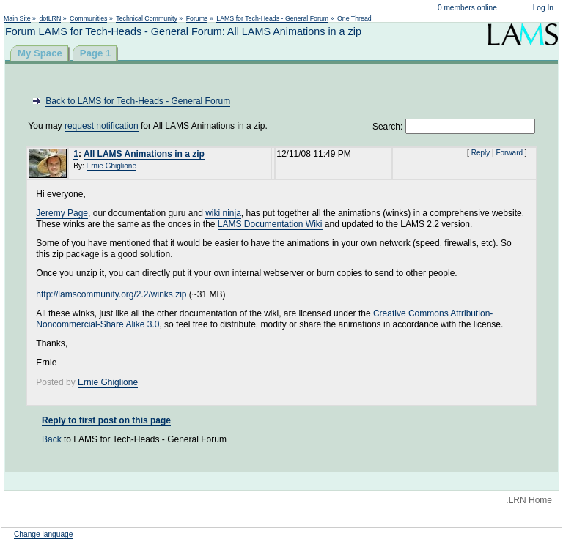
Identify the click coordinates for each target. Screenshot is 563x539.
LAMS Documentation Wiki (270, 224)
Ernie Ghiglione (111, 166)
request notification (102, 126)
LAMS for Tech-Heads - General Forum (272, 18)
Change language (43, 534)
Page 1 (95, 53)
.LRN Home (529, 500)
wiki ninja (223, 213)
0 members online (467, 8)
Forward (509, 153)
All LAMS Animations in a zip (144, 154)
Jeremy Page (62, 213)
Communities (88, 18)
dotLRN (50, 18)
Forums (197, 18)
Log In (543, 8)
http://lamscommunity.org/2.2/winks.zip (111, 294)
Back (52, 439)
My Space (40, 53)
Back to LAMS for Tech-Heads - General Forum (137, 101)
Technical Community (146, 18)
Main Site (17, 18)
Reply (480, 153)
